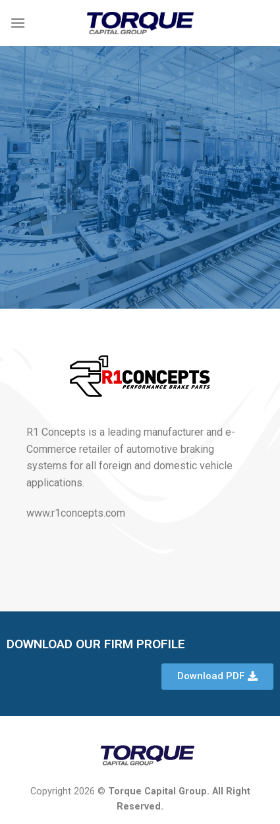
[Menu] (18, 23)
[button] (217, 676)
